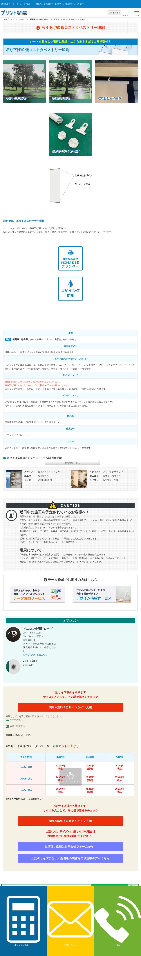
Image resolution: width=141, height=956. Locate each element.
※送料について (36, 799)
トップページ (8, 19)
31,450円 (90, 790)
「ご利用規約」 (47, 542)
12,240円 (60, 767)
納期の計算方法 (17, 726)
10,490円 (90, 767)
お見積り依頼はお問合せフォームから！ (70, 846)
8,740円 (119, 767)
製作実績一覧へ (72, 463)
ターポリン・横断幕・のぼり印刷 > (34, 19)
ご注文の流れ (16, 720)
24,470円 (60, 779)
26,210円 (119, 790)
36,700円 (60, 790)
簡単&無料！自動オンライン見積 (70, 707)
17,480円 (119, 779)
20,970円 (90, 779)
